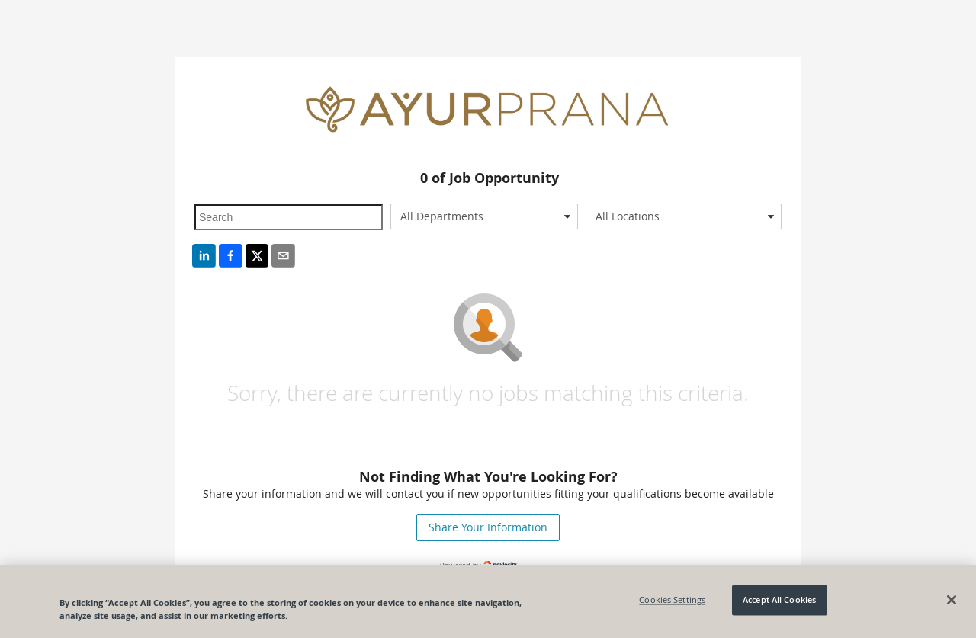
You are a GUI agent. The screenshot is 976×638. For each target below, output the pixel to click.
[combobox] (484, 216)
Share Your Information (488, 527)
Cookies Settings (672, 600)
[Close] (951, 600)
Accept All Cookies (779, 600)
